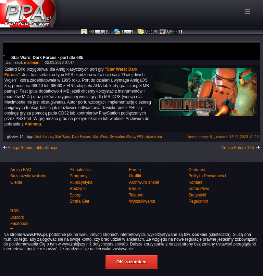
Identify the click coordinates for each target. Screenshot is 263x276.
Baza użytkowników (28, 175)
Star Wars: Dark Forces (73, 137)
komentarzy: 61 (201, 137)
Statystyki (197, 195)
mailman (31, 62)
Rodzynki (78, 188)
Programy (78, 175)
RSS (14, 210)
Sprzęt (76, 195)
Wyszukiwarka (142, 201)
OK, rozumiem (131, 261)
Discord (17, 217)
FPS (140, 137)
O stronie (196, 169)
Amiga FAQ (20, 169)
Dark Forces (44, 137)
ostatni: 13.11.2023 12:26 (237, 137)
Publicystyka (81, 182)
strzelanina (154, 137)
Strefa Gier (79, 201)
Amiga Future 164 (237, 147)
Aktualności (96, 32)
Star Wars (100, 137)
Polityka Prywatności (207, 175)
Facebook (19, 223)
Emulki (135, 188)
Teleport (136, 195)
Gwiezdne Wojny (122, 137)
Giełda (147, 32)
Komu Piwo (198, 188)
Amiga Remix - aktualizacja (32, 147)
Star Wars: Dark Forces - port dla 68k (47, 57)
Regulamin (198, 201)
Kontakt (195, 182)
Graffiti (171, 32)
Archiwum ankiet (144, 182)
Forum (124, 32)
